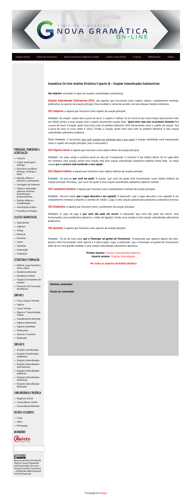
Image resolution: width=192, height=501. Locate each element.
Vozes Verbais (24, 308)
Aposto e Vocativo (26, 334)
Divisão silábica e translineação (25, 201)
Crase (19, 418)
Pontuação (22, 425)
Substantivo (23, 222)
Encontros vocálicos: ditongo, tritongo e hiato (27, 171)
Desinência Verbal (26, 275)
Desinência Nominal (26, 272)
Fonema (21, 158)
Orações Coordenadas (28, 350)
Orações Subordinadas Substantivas (28, 365)
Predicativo (22, 330)
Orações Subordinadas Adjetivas (123, 252)
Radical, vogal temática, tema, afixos (29, 266)
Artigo (20, 230)
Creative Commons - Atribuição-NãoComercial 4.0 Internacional (27, 471)
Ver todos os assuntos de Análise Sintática (113, 263)
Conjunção (22, 253)
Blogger (103, 493)
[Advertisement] (96, 71)
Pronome (21, 238)
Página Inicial (22, 56)
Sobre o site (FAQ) (116, 56)
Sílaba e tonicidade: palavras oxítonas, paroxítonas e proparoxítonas (27, 192)
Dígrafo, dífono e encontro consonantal (28, 179)
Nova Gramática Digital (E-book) (81, 56)
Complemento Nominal (28, 318)
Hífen (19, 421)
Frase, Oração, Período (28, 300)
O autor (137, 56)
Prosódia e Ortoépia (27, 211)
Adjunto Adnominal (26, 322)
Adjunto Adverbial (26, 326)
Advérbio (21, 246)
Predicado (22, 338)
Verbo (20, 242)
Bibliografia (154, 56)
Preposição (22, 249)
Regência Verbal (25, 398)
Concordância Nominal (28, 406)
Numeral (21, 234)
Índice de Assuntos (47, 56)
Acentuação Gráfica (26, 207)
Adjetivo (21, 226)
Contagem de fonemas (28, 184)
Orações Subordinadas (123, 256)
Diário (171, 56)
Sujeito (20, 304)
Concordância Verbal (27, 402)
